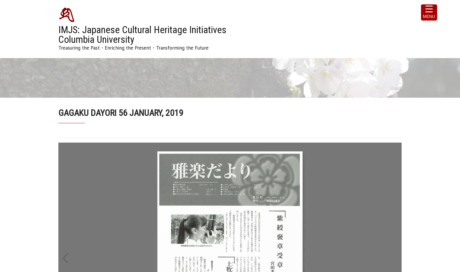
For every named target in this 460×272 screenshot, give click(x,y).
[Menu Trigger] (429, 12)
